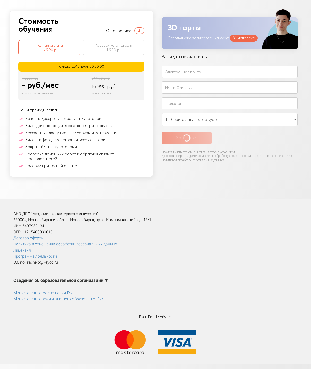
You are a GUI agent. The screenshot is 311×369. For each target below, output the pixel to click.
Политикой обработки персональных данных (193, 160)
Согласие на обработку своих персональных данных (233, 156)
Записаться (186, 137)
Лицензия (22, 250)
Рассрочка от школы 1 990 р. (113, 47)
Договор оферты (28, 238)
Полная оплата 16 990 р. (49, 47)
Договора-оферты (173, 156)
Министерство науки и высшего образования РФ (58, 299)
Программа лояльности (35, 256)
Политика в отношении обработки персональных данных (65, 244)
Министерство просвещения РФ (42, 293)
